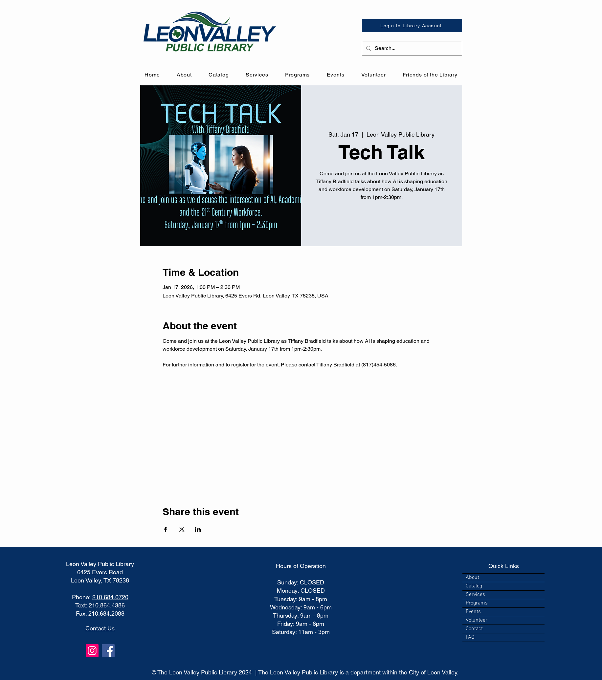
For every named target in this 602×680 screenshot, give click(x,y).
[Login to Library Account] (412, 25)
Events (473, 611)
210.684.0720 (110, 597)
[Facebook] (108, 650)
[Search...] (411, 48)
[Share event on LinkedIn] (198, 529)
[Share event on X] (182, 529)
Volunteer (476, 620)
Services (475, 594)
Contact (474, 628)
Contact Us (100, 628)
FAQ (470, 637)
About (472, 577)
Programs (477, 603)
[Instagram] (92, 650)
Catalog (474, 586)
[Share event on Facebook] (166, 529)
